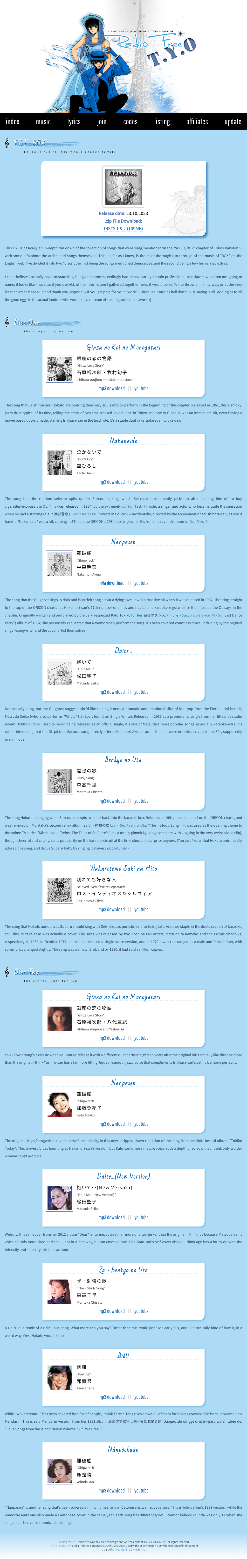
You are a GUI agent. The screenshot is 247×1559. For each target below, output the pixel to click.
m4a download (111, 582)
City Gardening (121, 1549)
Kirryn (162, 1542)
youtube (141, 388)
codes (130, 121)
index (12, 121)
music (43, 121)
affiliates (197, 121)
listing (162, 121)
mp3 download (111, 388)
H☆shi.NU (139, 1549)
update (233, 121)
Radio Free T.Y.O (67, 1542)
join (102, 121)
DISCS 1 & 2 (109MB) (123, 228)
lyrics (74, 121)
